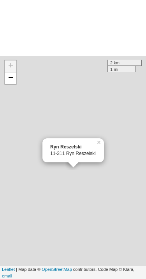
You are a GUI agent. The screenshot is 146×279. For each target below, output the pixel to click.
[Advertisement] (73, 28)
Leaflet (8, 269)
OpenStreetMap (57, 269)
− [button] (10, 78)
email (7, 276)
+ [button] (10, 66)
